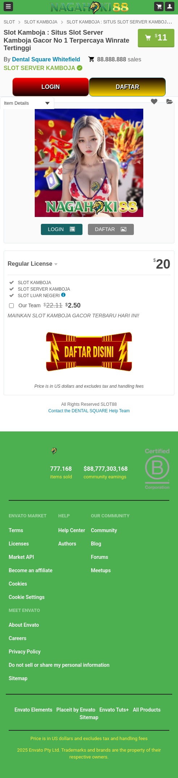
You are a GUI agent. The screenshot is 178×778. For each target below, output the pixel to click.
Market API (21, 557)
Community (104, 530)
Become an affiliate (30, 570)
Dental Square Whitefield (46, 59)
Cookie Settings (26, 597)
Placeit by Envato (76, 710)
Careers (17, 638)
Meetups (101, 570)
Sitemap (18, 678)
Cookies (18, 584)
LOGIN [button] (56, 229)
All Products (147, 710)
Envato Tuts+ (114, 710)
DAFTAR (127, 87)
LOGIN (50, 87)
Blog (96, 544)
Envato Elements (33, 710)
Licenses (19, 544)
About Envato (24, 625)
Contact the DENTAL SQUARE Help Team (89, 410)
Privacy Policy (25, 652)
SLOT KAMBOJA (41, 22)
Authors (67, 544)
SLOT (9, 22)
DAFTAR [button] (105, 229)
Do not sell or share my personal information (59, 665)
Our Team (49, 305)
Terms (16, 530)
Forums (99, 557)
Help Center (71, 530)
